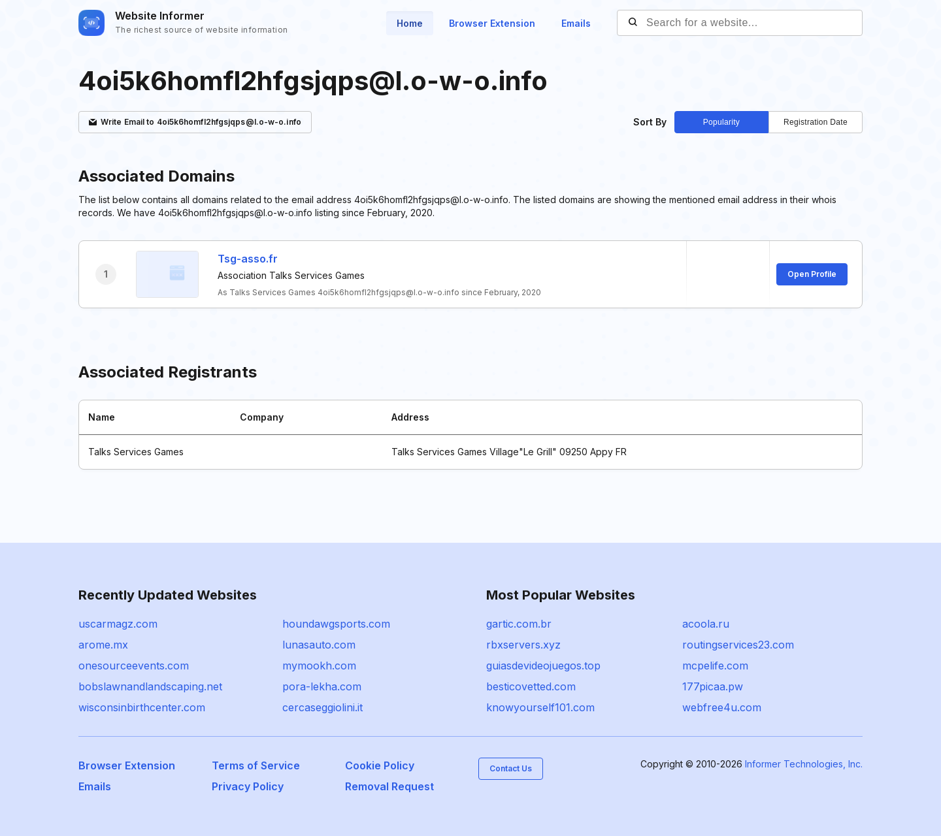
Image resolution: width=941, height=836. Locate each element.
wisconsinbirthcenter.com (141, 707)
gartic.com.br (519, 623)
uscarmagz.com (117, 623)
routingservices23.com (738, 644)
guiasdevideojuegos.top (543, 665)
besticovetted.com (531, 686)
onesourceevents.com (133, 665)
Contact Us (510, 768)
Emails (576, 23)
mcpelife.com (715, 665)
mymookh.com (319, 665)
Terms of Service (256, 765)
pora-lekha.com (321, 686)
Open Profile (811, 274)
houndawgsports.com (336, 623)
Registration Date (816, 122)
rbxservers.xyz (523, 644)
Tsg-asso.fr (248, 258)
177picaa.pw (712, 686)
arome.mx (103, 644)
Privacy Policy (248, 786)
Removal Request (389, 786)
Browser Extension (492, 23)
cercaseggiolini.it (322, 707)
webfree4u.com (721, 707)
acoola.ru (705, 623)
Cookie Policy (379, 765)
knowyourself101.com (540, 707)
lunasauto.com (318, 644)
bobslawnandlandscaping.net (150, 686)
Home (410, 23)
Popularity (721, 122)
